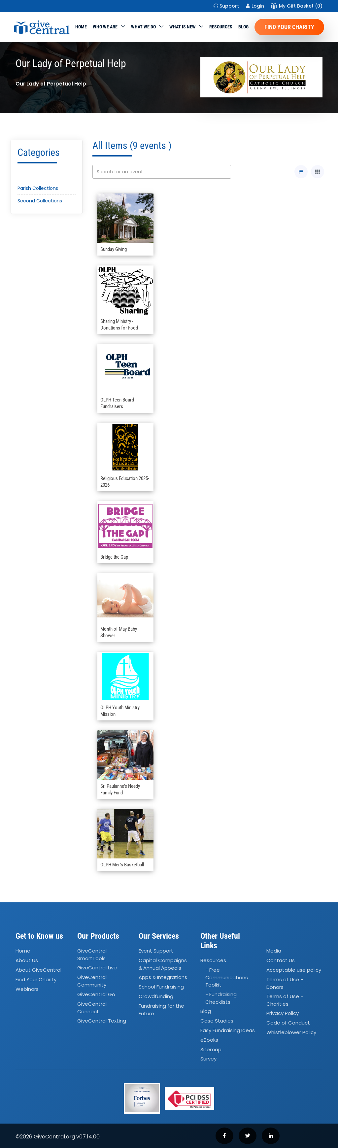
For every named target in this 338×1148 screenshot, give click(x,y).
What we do (143, 26)
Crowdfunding (156, 996)
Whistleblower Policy (291, 1032)
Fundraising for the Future (161, 1009)
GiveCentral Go (96, 994)
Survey (208, 1059)
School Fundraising (161, 986)
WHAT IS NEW (182, 26)
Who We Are (105, 26)
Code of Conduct (288, 1023)
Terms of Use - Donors (284, 983)
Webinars (27, 989)
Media (273, 950)
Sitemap (210, 1049)
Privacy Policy (282, 1013)
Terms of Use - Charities (284, 1000)
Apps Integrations (163, 977)
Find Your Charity (289, 26)
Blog (243, 26)
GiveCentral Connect (92, 1007)
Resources (220, 26)
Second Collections (39, 200)
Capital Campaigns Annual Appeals (163, 964)
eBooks (209, 1039)
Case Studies (216, 1020)
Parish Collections (37, 188)
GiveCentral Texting (101, 1020)
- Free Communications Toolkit (226, 977)
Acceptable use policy (293, 969)
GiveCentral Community (92, 981)
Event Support (156, 950)
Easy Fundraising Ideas (227, 1030)
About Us (27, 960)
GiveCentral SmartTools (92, 954)
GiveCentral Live (97, 967)
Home (81, 26)
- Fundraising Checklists (221, 998)
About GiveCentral (38, 969)
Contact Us (280, 960)
